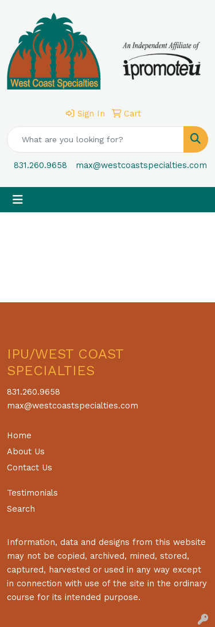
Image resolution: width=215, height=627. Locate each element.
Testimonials (32, 493)
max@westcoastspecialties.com (141, 165)
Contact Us (29, 467)
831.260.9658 (40, 165)
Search (21, 509)
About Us (26, 451)
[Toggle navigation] (18, 200)
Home (19, 435)
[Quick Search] (95, 139)
